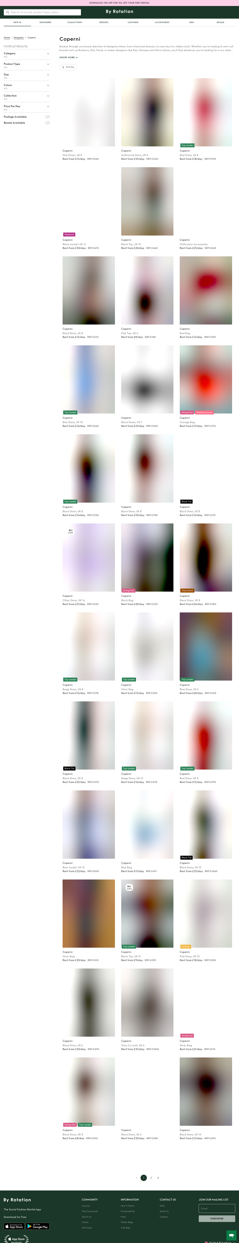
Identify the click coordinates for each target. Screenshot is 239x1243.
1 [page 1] (144, 1178)
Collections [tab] (74, 22)
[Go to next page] (158, 1178)
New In (17, 22)
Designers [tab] (45, 22)
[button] (27, 54)
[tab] (17, 22)
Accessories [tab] (162, 22)
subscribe (217, 1218)
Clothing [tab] (133, 22)
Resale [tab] (220, 22)
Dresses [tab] (103, 22)
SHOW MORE (69, 58)
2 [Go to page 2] (151, 1178)
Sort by (68, 67)
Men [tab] (191, 22)
